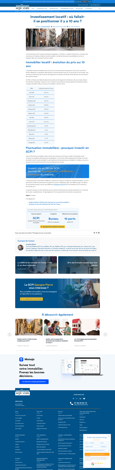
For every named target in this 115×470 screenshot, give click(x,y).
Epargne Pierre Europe (42, 428)
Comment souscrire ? (20, 441)
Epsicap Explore (83, 430)
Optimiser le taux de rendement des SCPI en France (44, 204)
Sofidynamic (82, 417)
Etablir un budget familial (42, 439)
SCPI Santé (82, 444)
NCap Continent (40, 426)
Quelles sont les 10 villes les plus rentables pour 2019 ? (27, 340)
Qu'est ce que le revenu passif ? (65, 443)
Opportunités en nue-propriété (65, 415)
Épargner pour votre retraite (43, 444)
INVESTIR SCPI (54, 8)
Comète (38, 418)
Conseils (17, 447)
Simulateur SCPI (62, 422)
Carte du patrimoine (62, 427)
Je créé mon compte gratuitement (34, 381)
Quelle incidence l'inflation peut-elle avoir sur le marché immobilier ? (49, 202)
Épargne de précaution (42, 441)
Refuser (84, 1)
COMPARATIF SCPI (42, 8)
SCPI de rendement (19, 426)
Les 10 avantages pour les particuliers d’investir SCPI (85, 340)
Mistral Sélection (83, 427)
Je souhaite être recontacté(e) (31, 299)
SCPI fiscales (18, 428)
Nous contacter (18, 452)
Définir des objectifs (41, 447)
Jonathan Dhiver (45, 26)
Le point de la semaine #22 (64, 462)
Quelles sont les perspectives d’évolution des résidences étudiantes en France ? (57, 340)
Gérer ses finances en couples (65, 451)
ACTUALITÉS (79, 8)
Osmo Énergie (40, 420)
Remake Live (82, 422)
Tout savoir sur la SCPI (20, 415)
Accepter (90, 1)
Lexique (17, 444)
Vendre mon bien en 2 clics (64, 424)
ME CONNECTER (95, 5)
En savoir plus (78, 1)
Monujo (17, 439)
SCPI (33, 8)
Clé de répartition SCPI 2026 (64, 445)
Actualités (17, 449)
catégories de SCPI (59, 184)
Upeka (81, 425)
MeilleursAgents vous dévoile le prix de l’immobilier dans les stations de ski (67, 465)
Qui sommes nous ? (19, 423)
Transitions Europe (41, 423)
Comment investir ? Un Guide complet (66, 453)
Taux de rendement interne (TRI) (44, 449)
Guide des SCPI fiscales (20, 465)
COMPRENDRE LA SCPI (66, 8)
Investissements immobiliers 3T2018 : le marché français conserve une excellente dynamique (45, 465)
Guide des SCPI (18, 462)
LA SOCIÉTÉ (88, 8)
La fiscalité (17, 420)
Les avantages (18, 418)
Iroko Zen (82, 419)
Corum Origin (40, 415)
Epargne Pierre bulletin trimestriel (52, 226)
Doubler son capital (62, 448)
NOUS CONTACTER (83, 5)
